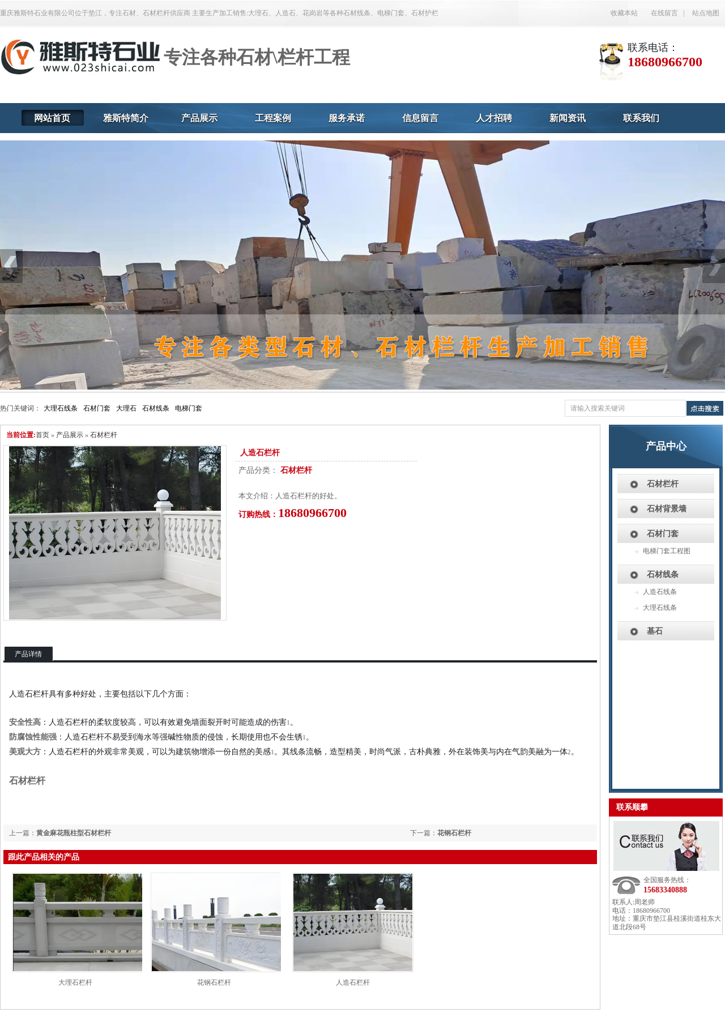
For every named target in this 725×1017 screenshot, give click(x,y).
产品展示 (69, 435)
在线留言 (664, 13)
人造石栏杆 (353, 982)
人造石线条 (660, 592)
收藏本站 (624, 13)
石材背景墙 (666, 509)
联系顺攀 (632, 807)
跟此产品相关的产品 (43, 857)
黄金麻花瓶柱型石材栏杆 (73, 833)
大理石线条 (61, 408)
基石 (655, 631)
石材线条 (155, 408)
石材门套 (96, 408)
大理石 (126, 408)
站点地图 (705, 13)
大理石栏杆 (75, 982)
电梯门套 (188, 408)
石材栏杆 (103, 435)
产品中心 (666, 446)
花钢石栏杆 (454, 833)
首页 (42, 435)
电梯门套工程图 (666, 551)
